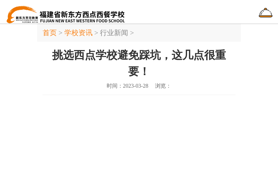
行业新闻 (114, 33)
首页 (51, 33)
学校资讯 (78, 33)
